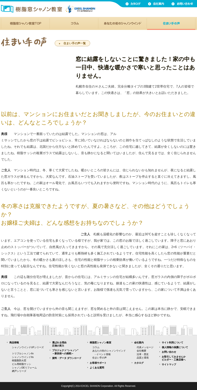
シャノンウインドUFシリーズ (28, 347)
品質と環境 (143, 357)
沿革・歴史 (143, 354)
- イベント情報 (101, 354)
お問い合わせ (169, 352)
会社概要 (141, 350)
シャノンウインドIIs (23, 357)
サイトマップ (169, 364)
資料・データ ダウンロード (66, 358)
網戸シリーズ (19, 371)
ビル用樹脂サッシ (21, 364)
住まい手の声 (99, 357)
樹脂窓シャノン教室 (100, 342)
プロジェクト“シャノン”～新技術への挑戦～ (65, 352)
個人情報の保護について (175, 347)
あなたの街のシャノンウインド (109, 350)
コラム (95, 347)
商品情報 (14, 342)
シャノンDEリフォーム (24, 367)
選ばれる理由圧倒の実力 (59, 344)
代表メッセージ (145, 347)
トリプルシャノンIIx (23, 353)
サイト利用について (172, 342)
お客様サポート (98, 362)
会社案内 (139, 342)
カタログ (139, 362)
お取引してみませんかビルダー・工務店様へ (174, 358)
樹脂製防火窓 (19, 360)
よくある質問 (97, 367)
